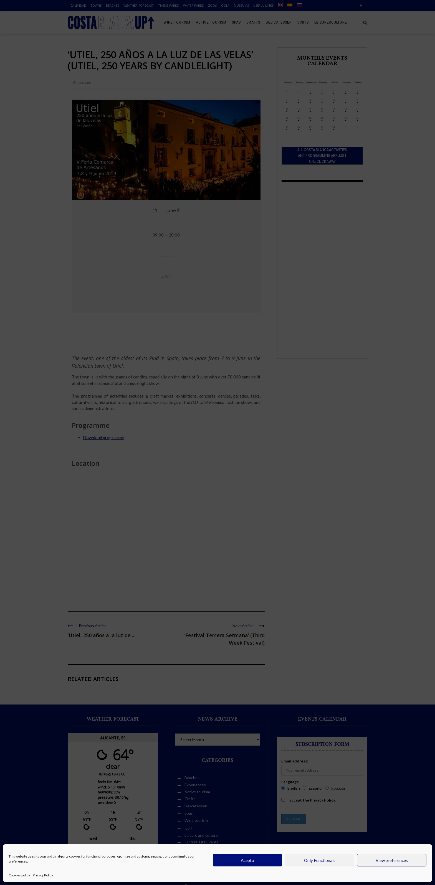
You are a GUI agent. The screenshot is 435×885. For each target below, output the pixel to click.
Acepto (247, 860)
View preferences (392, 860)
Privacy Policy (43, 875)
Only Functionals (319, 860)
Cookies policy (19, 875)
